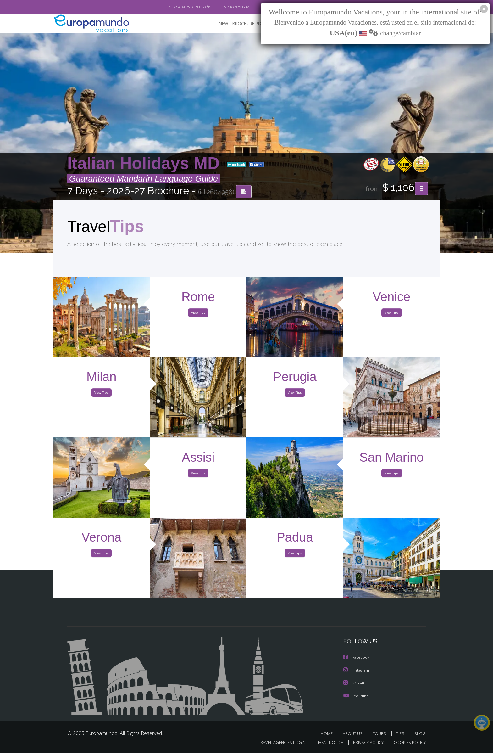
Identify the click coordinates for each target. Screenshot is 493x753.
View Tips (198, 314)
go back (236, 165)
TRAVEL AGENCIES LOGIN (276, 742)
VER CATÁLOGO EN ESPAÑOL (177, 7)
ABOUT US (354, 733)
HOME (329, 733)
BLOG (257, 7)
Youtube (355, 695)
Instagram (357, 670)
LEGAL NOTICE (325, 742)
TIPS (401, 733)
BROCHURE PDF (243, 23)
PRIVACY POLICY (365, 742)
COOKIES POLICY (408, 742)
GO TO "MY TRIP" (227, 7)
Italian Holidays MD (145, 163)
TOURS (381, 733)
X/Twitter (355, 683)
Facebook (356, 657)
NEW (217, 23)
